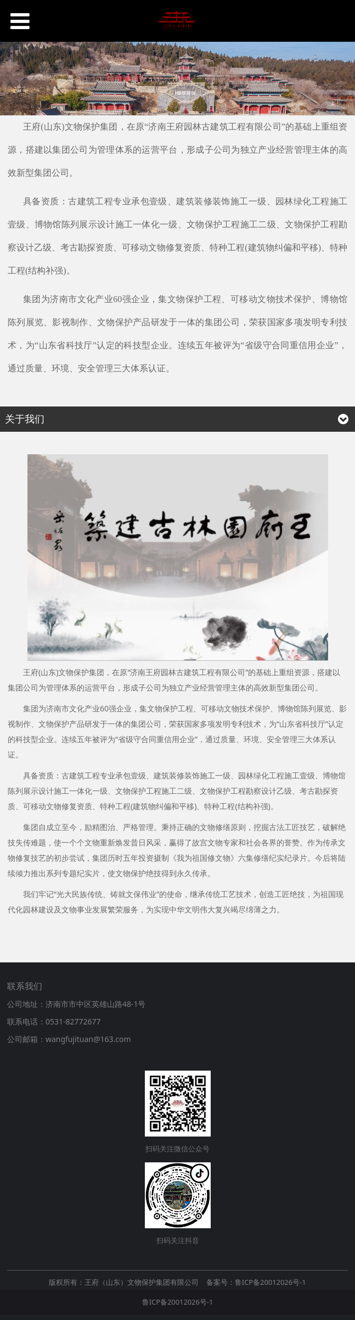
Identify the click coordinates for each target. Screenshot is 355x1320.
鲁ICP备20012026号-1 (177, 1302)
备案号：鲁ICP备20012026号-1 (256, 1282)
